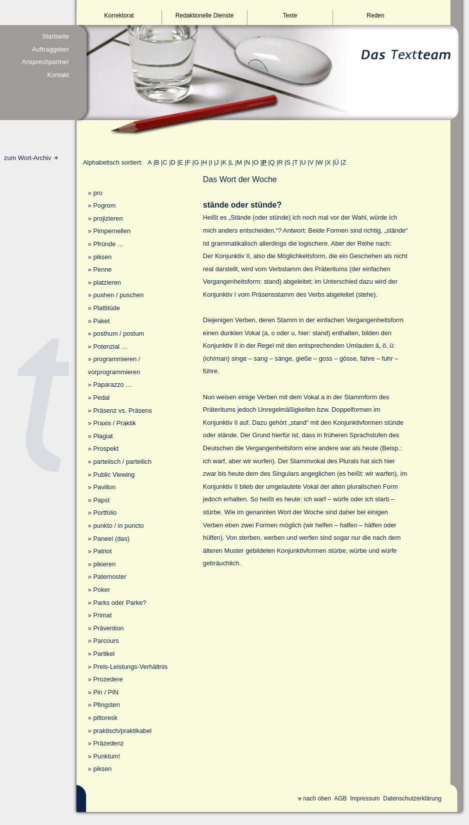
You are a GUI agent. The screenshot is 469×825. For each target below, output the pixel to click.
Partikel (103, 653)
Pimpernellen (111, 231)
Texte (290, 15)
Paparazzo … (112, 384)
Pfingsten (106, 704)
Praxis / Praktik (114, 423)
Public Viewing (113, 474)
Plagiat (102, 436)
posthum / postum (118, 333)
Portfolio (104, 512)
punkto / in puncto (118, 525)
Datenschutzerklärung (412, 798)
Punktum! (106, 756)
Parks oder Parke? (119, 602)
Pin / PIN (105, 692)
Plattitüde (106, 308)
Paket (101, 321)
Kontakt (58, 75)
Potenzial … (110, 346)
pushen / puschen (118, 295)
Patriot (102, 551)
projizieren (107, 218)
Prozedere (107, 679)
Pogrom (104, 205)
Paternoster (109, 576)
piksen (102, 257)
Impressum (365, 798)
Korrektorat (119, 15)
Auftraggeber (50, 49)
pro (97, 193)
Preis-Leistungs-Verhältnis (130, 666)
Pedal (101, 397)
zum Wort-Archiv (31, 158)
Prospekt (105, 448)
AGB (340, 798)
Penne (102, 269)
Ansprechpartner (45, 62)
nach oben (314, 798)
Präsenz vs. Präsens (122, 410)
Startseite (55, 36)
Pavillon (104, 487)
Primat (102, 615)
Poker (101, 589)
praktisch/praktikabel (122, 730)
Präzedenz (108, 743)
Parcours (105, 640)
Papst (101, 500)
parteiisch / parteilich (122, 461)
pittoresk (105, 717)
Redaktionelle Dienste (205, 15)
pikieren (104, 564)
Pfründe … (108, 244)
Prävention (108, 628)
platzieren (107, 282)
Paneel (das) (111, 538)
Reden (375, 15)
